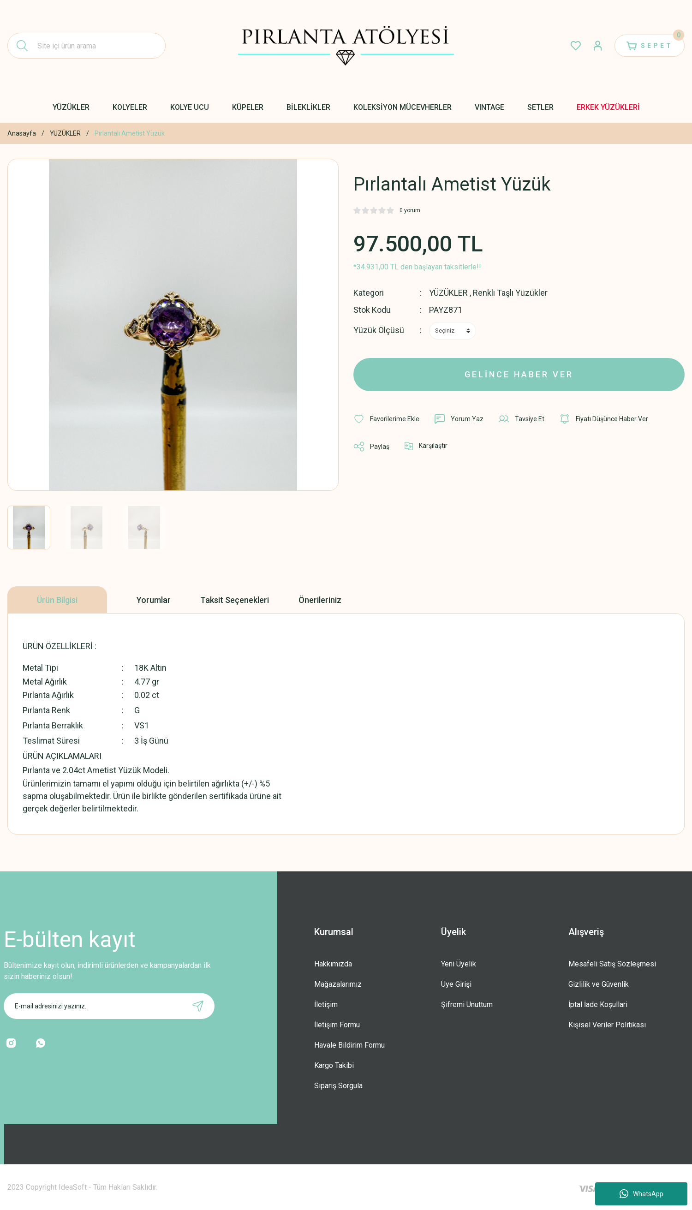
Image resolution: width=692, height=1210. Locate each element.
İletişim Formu (337, 1024)
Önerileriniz (319, 600)
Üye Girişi (456, 984)
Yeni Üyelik (458, 964)
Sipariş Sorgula (338, 1085)
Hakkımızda (333, 964)
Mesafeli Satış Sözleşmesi (612, 964)
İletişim (326, 1004)
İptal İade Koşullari (597, 1004)
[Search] (86, 46)
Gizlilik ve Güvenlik (598, 984)
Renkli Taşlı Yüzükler (510, 293)
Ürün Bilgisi (57, 600)
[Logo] (346, 46)
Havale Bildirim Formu (349, 1045)
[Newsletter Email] (109, 1006)
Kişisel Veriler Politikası (607, 1024)
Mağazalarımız (338, 984)
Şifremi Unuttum (467, 1004)
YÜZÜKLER (448, 293)
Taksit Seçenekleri (234, 600)
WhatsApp (641, 1194)
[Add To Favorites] (386, 418)
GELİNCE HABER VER (519, 374)
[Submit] (198, 1006)
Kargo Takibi (334, 1065)
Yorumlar (154, 600)
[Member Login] (597, 46)
